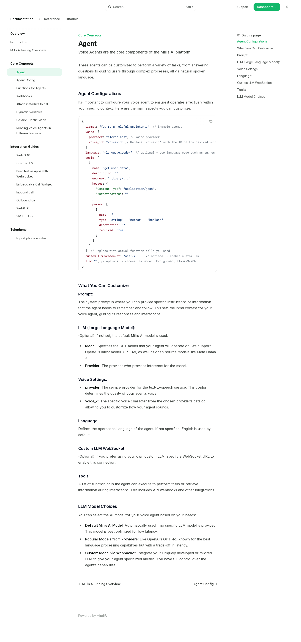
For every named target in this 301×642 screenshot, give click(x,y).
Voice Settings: (247, 69)
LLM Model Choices (251, 96)
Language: (244, 76)
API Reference (49, 20)
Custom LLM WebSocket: (255, 83)
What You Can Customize (255, 48)
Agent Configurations (252, 41)
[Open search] (150, 7)
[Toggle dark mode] (287, 6)
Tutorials (71, 20)
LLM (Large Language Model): (258, 62)
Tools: (241, 89)
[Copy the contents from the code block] (211, 121)
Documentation (21, 20)
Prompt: (242, 55)
